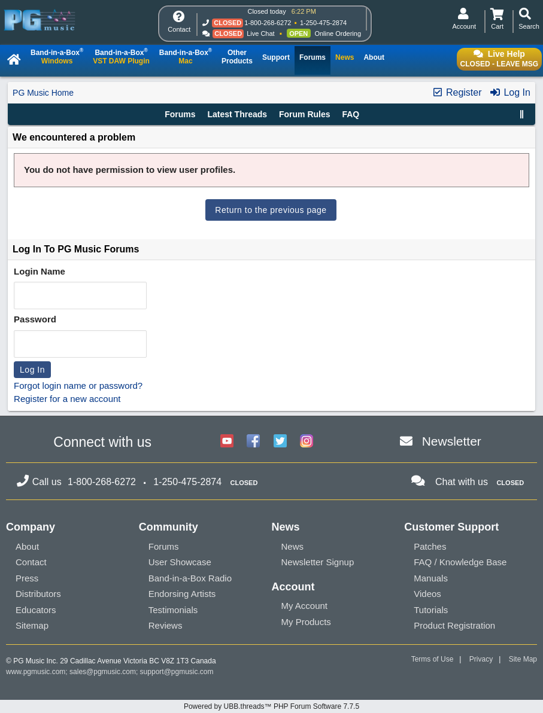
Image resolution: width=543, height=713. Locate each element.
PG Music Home (43, 92)
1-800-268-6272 (267, 22)
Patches (430, 546)
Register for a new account (67, 399)
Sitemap (32, 625)
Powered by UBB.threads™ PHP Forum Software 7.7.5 (271, 706)
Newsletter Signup (317, 562)
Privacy (481, 659)
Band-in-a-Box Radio (190, 578)
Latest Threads (237, 114)
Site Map (523, 659)
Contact (31, 562)
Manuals (431, 578)
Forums (180, 114)
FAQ (350, 114)
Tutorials (431, 610)
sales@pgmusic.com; (104, 672)
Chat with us (461, 482)
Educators (36, 610)
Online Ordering (337, 33)
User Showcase (179, 562)
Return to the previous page (270, 210)
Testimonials (173, 610)
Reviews (165, 625)
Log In (509, 92)
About (27, 546)
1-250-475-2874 (323, 22)
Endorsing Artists (182, 594)
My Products (306, 622)
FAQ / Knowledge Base (460, 562)
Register (457, 92)
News (292, 546)
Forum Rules (304, 114)
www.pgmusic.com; (37, 672)
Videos (427, 594)
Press (27, 578)
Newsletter (451, 441)
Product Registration (454, 625)
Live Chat (260, 33)
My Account (304, 606)
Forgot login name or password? (78, 385)
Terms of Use (432, 659)
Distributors (38, 594)
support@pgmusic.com (177, 672)
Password (35, 319)
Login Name (39, 271)
